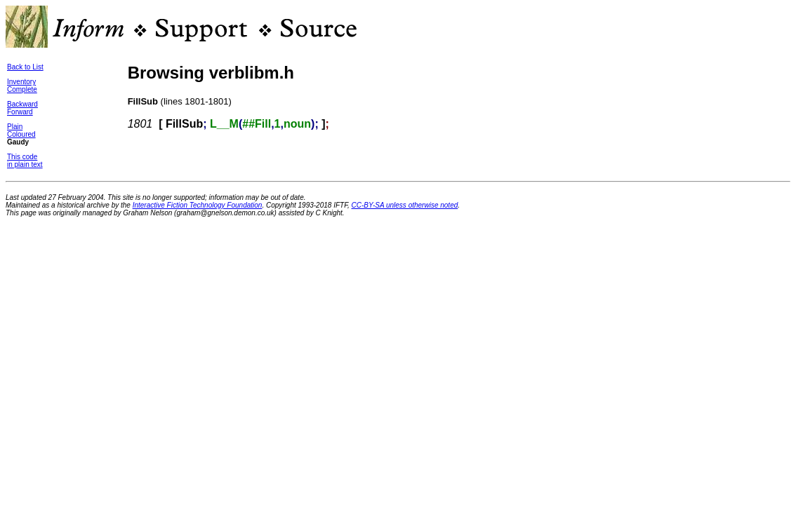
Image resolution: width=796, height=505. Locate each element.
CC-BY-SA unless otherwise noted (405, 205)
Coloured (21, 134)
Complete (22, 89)
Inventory (21, 82)
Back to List (25, 67)
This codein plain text (25, 160)
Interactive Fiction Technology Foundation (198, 205)
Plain (14, 126)
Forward (20, 112)
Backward (22, 104)
